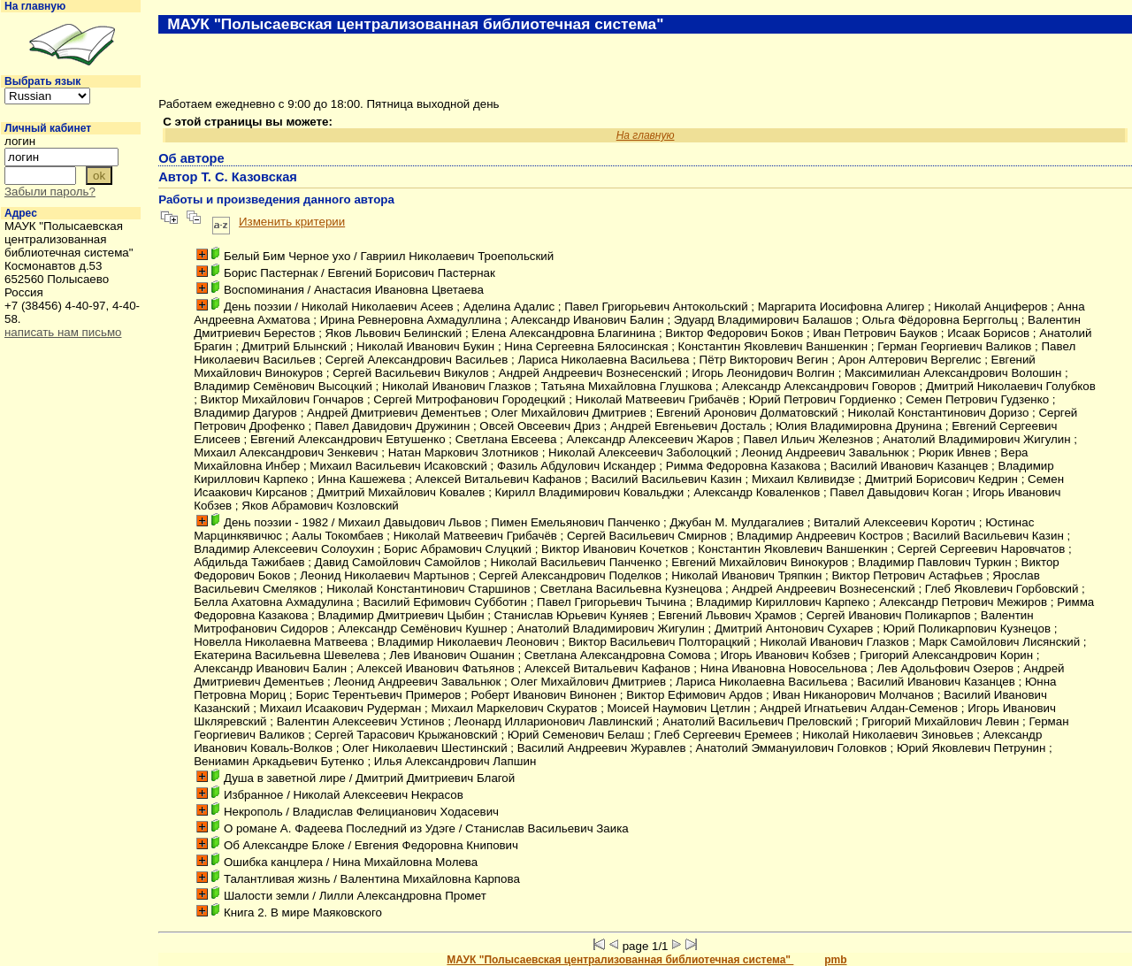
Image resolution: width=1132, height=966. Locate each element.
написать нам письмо (62, 332)
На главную (34, 6)
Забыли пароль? (50, 191)
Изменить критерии (292, 221)
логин (19, 141)
